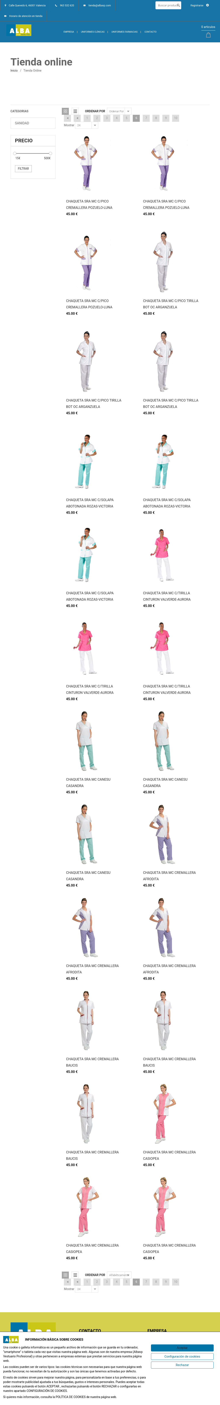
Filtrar (23, 168)
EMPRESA (69, 31)
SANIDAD (22, 123)
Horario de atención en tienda (25, 16)
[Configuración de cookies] (182, 1356)
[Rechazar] (182, 1365)
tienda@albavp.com (100, 5)
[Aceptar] (182, 1347)
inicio (14, 70)
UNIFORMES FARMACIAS (124, 31)
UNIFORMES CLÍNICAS (92, 31)
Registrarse (200, 5)
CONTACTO (150, 31)
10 (175, 118)
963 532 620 (67, 5)
